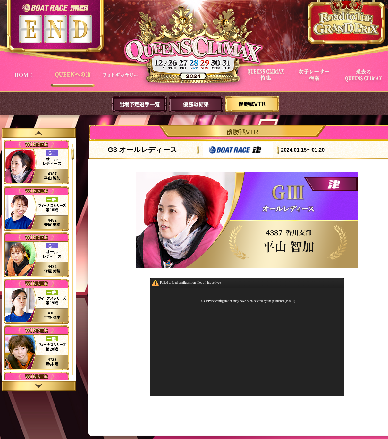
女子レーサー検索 (315, 79)
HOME (24, 79)
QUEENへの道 (73, 79)
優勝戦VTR (252, 104)
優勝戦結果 (196, 104)
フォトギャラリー (122, 79)
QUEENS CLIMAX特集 (267, 79)
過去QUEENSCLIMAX (364, 79)
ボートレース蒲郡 (55, 7)
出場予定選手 (139, 104)
